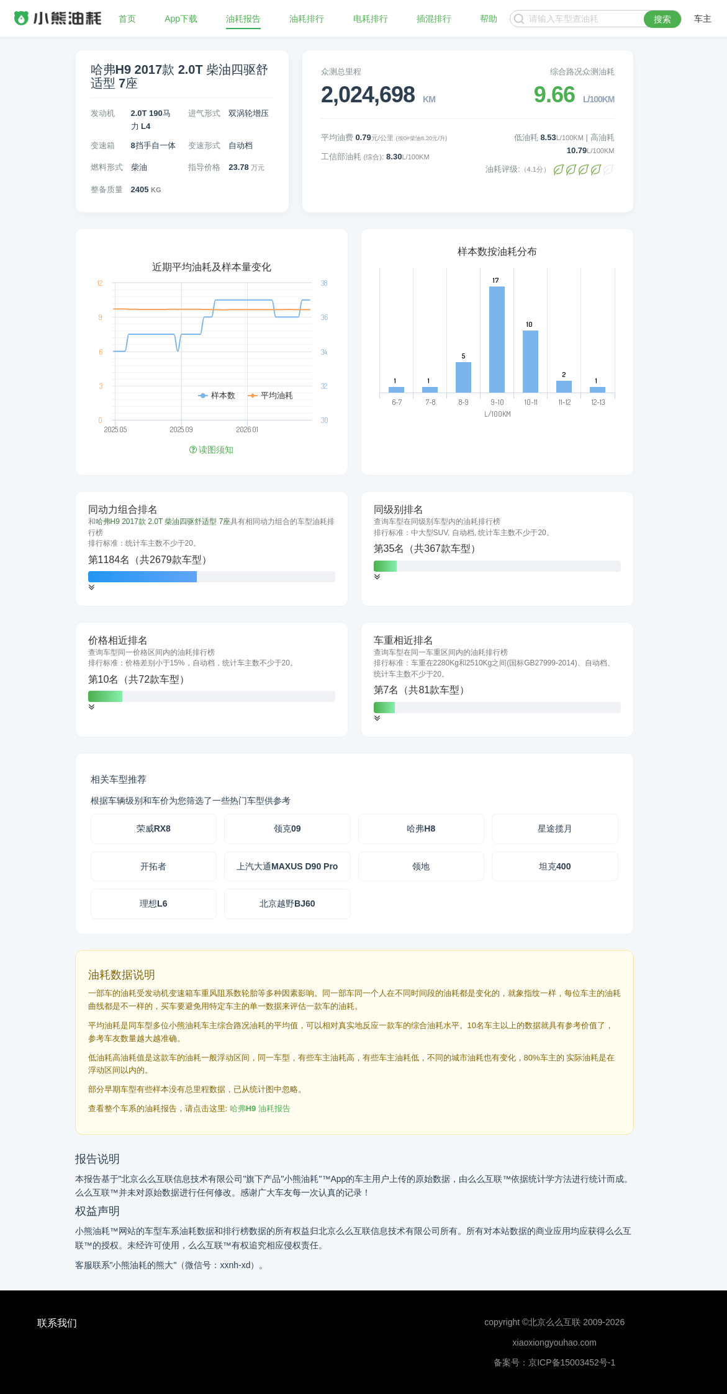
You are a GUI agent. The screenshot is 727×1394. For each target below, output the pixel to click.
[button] (91, 587)
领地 (421, 866)
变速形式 (204, 145)
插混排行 (434, 18)
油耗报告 (243, 18)
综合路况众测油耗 (582, 71)
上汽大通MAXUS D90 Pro (287, 866)
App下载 (181, 18)
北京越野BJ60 (287, 903)
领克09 (287, 828)
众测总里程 (341, 71)
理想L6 (153, 903)
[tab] (211, 549)
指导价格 (204, 167)
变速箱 (103, 145)
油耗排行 (306, 18)
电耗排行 (370, 18)
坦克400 (555, 866)
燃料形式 (107, 167)
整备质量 (107, 189)
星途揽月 (555, 828)
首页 (127, 18)
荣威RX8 (154, 828)
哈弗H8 (421, 828)
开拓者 (153, 866)
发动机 (103, 113)
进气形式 (204, 113)
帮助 (488, 18)
